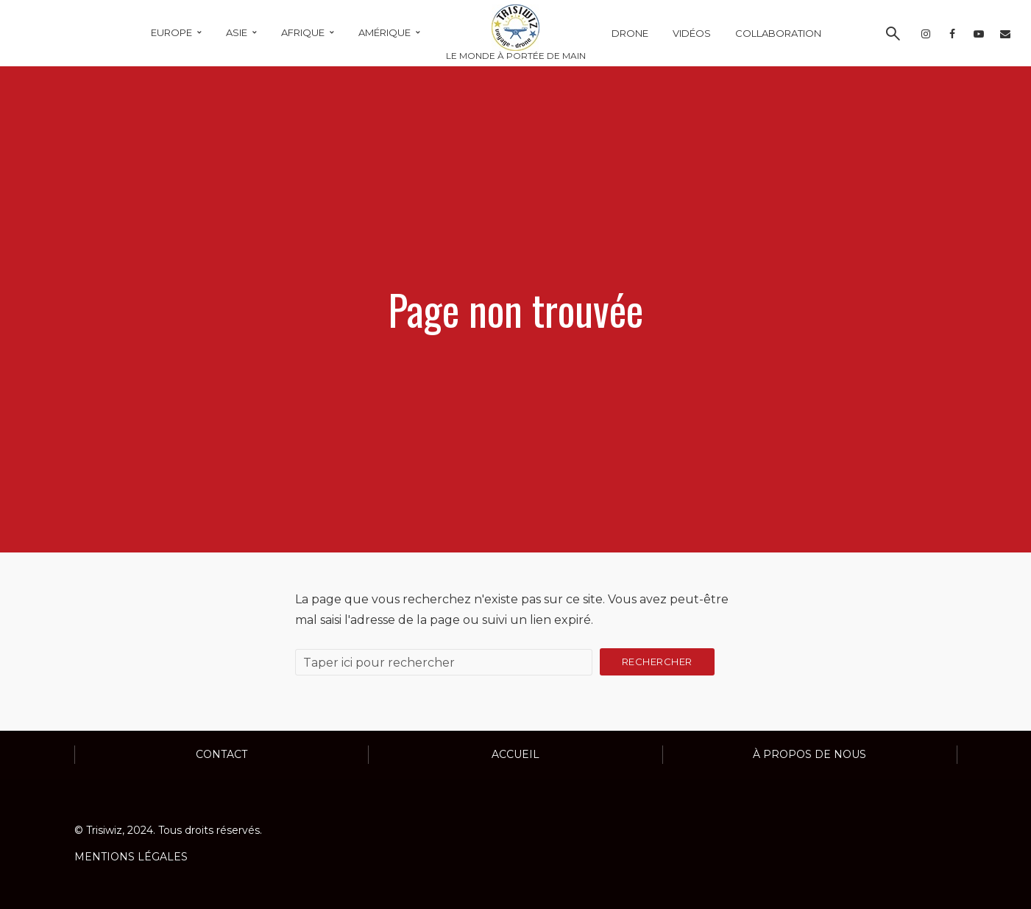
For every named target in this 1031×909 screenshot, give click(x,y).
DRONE (630, 33)
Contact (221, 754)
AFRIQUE (303, 32)
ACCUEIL (515, 754)
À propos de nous (809, 754)
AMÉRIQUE (384, 32)
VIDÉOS (692, 33)
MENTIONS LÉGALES (131, 856)
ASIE (236, 32)
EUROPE (171, 32)
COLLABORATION (778, 33)
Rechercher (657, 661)
